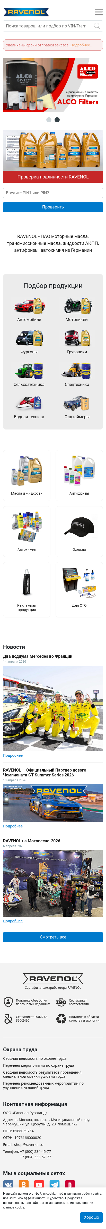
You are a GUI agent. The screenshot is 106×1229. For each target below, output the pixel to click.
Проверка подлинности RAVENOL (53, 176)
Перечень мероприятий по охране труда (38, 1065)
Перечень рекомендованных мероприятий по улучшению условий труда (43, 1085)
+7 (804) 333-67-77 (35, 1157)
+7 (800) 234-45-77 (35, 1152)
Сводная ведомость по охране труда (35, 1058)
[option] (53, 85)
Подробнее (13, 755)
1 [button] (48, 119)
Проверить (53, 207)
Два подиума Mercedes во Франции (37, 656)
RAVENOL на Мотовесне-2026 (31, 840)
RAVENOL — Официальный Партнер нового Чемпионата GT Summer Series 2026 (44, 772)
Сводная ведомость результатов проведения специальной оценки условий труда (42, 1074)
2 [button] (57, 119)
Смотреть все (53, 937)
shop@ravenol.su (28, 1145)
